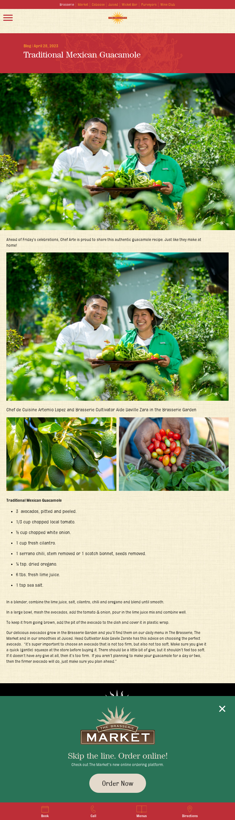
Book (45, 812)
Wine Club (167, 4)
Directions (190, 812)
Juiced (113, 4)
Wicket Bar (129, 4)
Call (93, 812)
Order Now (117, 783)
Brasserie (67, 4)
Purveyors (149, 4)
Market (83, 4)
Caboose (98, 4)
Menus (141, 812)
